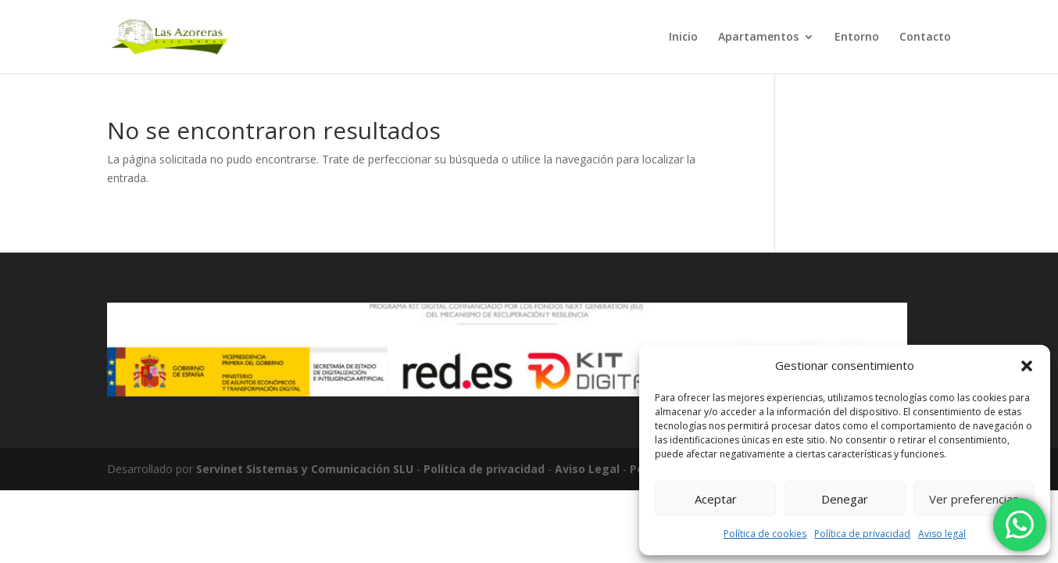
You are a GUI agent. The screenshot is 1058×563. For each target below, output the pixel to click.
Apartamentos (758, 37)
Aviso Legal (587, 468)
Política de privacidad (862, 533)
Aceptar (716, 499)
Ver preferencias (974, 499)
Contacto (925, 37)
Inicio (683, 37)
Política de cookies (765, 533)
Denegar (844, 499)
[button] (1027, 366)
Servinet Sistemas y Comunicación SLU (304, 468)
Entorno (857, 37)
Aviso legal (942, 533)
